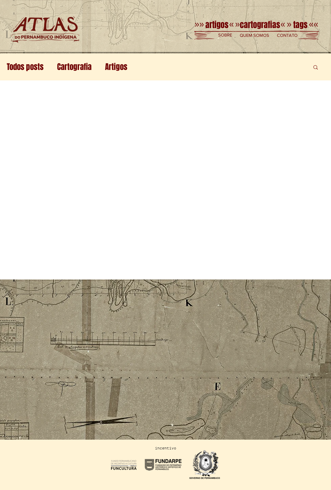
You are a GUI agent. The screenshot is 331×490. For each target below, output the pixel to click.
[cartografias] (260, 25)
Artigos (116, 67)
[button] (225, 35)
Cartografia (74, 67)
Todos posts (25, 67)
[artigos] (216, 25)
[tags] (300, 25)
